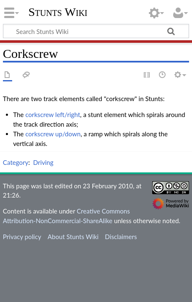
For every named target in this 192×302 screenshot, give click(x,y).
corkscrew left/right (52, 114)
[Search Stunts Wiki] (96, 31)
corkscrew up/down (52, 134)
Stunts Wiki (58, 12)
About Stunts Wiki (73, 236)
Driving (43, 162)
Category (16, 162)
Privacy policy (22, 236)
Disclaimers (121, 236)
